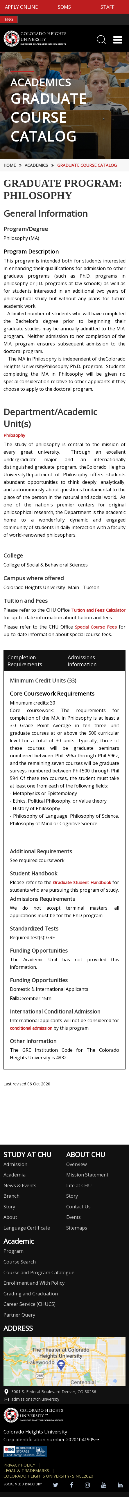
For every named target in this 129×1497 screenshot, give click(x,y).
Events (73, 1217)
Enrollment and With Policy (33, 1282)
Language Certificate (26, 1227)
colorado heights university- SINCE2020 (48, 1476)
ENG (9, 19)
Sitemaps (76, 1227)
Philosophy (14, 435)
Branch (11, 1195)
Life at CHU (79, 1185)
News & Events (19, 1185)
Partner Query (19, 1314)
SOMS (64, 6)
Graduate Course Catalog (87, 165)
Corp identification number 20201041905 (51, 1439)
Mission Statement (87, 1174)
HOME (9, 165)
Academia (14, 1174)
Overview (76, 1164)
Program (13, 1251)
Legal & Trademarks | (29, 1470)
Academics (36, 165)
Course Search (19, 1261)
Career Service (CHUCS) (29, 1304)
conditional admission (31, 1028)
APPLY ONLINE (21, 6)
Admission (15, 1164)
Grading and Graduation (30, 1293)
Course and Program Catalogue (38, 1272)
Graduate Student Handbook (82, 882)
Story (9, 1206)
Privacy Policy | (22, 1465)
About (10, 1217)
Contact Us (78, 1206)
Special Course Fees (96, 627)
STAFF (107, 6)
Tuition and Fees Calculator (98, 610)
